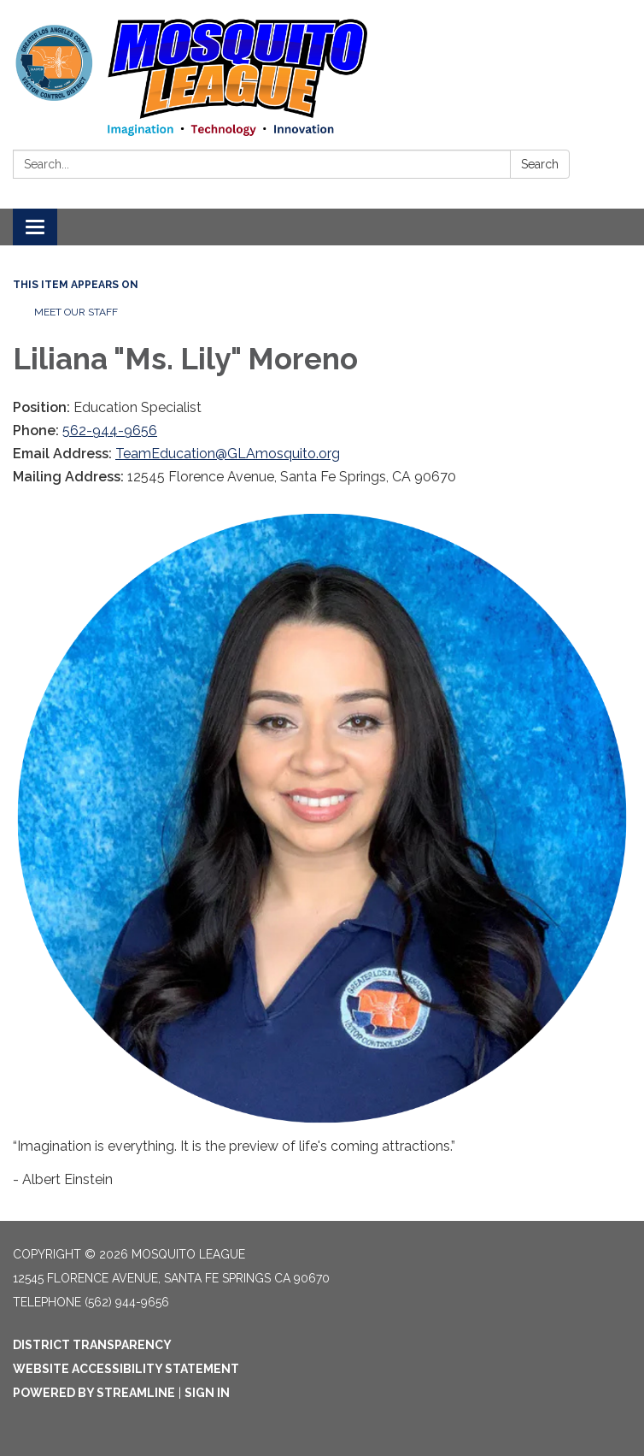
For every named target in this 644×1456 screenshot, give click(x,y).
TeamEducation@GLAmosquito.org (227, 453)
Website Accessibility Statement (126, 1369)
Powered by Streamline (94, 1393)
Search (540, 164)
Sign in (207, 1393)
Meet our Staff (76, 312)
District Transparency (92, 1345)
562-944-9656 (109, 430)
